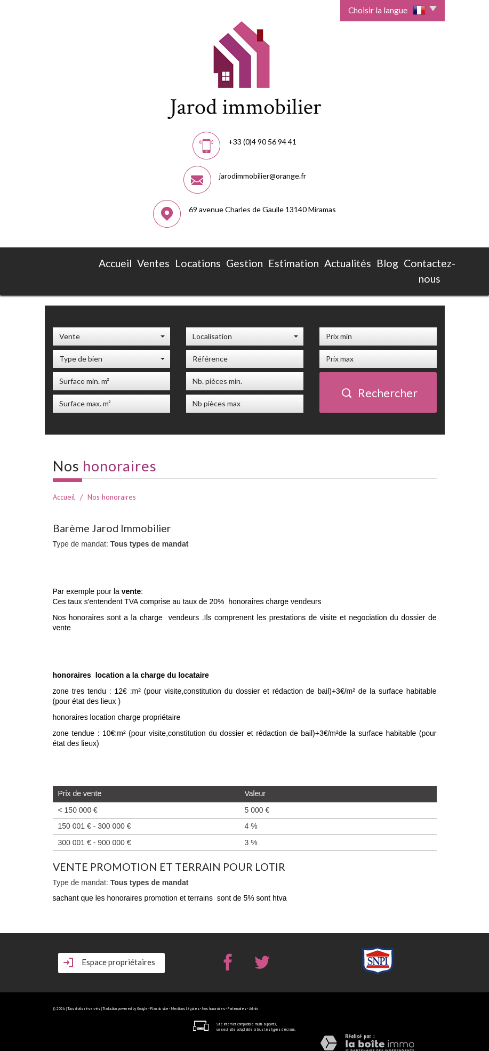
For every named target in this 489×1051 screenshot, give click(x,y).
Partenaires (237, 999)
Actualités (292, 261)
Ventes (145, 261)
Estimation (251, 261)
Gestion (214, 261)
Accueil (115, 261)
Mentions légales (185, 999)
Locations (179, 261)
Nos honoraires (213, 999)
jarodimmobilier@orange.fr (262, 175)
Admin (253, 999)
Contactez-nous (360, 266)
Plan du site (159, 999)
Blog (322, 261)
